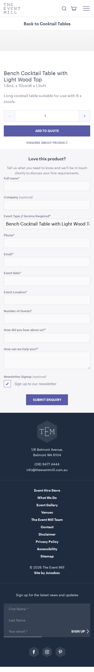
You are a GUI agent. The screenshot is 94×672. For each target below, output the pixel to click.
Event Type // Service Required (27, 216)
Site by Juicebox (47, 573)
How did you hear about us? (25, 330)
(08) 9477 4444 (47, 464)
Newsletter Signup (17, 376)
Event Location (15, 292)
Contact (47, 527)
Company (11, 197)
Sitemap (47, 556)
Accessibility (47, 549)
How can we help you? (21, 349)
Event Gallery (47, 505)
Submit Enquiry (47, 400)
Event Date (12, 273)
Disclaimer (47, 534)
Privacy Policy (47, 542)
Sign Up (78, 631)
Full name (12, 178)
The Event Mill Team (47, 520)
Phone (9, 235)
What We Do (47, 498)
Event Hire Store (47, 490)
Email (8, 254)
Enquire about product (47, 142)
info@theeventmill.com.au (47, 470)
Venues (47, 512)
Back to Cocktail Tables (47, 23)
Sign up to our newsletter (35, 384)
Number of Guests (18, 311)
